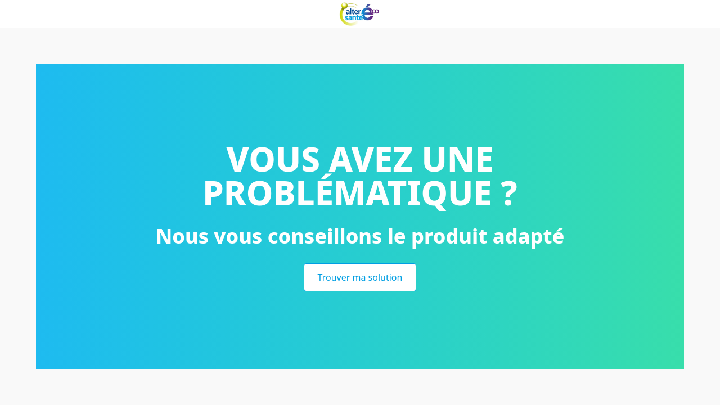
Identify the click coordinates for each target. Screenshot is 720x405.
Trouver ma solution (360, 277)
